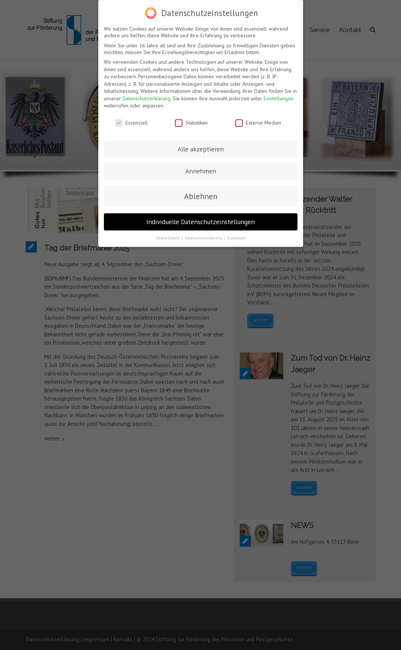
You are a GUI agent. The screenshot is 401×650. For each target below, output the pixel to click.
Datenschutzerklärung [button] (204, 238)
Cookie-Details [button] (168, 238)
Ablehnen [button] (200, 196)
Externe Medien (258, 122)
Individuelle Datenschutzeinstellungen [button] (200, 221)
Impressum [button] (236, 238)
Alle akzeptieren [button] (201, 149)
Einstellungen (278, 98)
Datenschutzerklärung (146, 98)
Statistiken (191, 122)
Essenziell (131, 122)
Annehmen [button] (200, 171)
